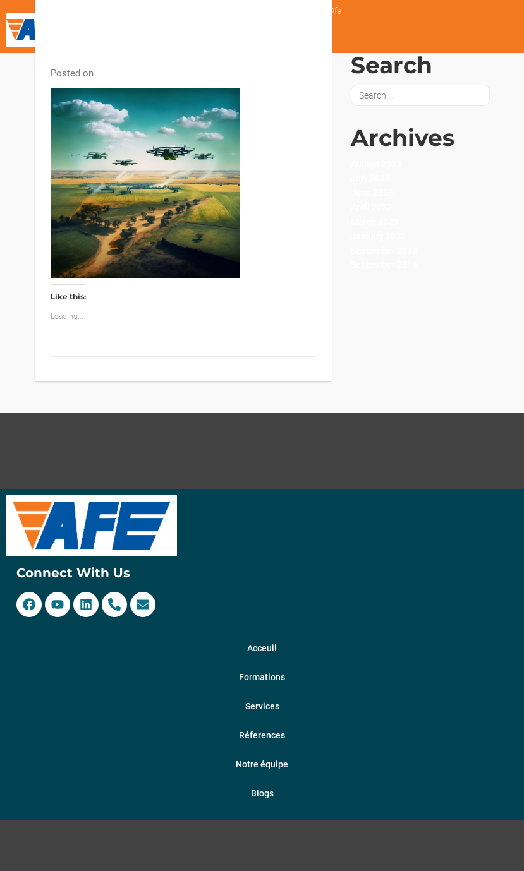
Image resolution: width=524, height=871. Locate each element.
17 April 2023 (122, 73)
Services (262, 706)
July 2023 (370, 178)
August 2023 (376, 164)
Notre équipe (262, 764)
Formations (262, 677)
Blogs (262, 793)
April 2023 (371, 207)
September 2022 (384, 251)
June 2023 (372, 193)
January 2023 (378, 236)
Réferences (262, 735)
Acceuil (262, 648)
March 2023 (374, 222)
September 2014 (384, 265)
